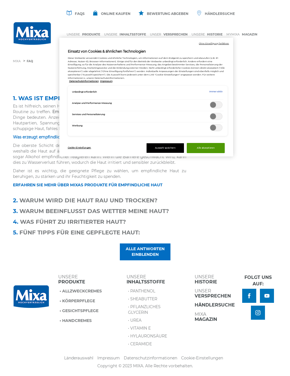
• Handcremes (76, 320)
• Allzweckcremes (81, 291)
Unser (169, 34)
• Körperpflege (77, 300)
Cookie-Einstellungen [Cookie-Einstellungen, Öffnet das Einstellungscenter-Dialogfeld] (79, 147)
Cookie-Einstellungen (202, 358)
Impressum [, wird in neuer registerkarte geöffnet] (106, 81)
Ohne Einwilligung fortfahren (214, 43)
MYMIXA (241, 34)
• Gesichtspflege (79, 310)
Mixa (17, 61)
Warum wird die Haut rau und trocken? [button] (85, 200)
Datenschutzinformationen (150, 358)
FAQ (30, 61)
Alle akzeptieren (206, 148)
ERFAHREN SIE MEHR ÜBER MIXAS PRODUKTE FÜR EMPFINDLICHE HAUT (88, 184)
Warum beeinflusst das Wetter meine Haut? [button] (91, 211)
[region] (146, 97)
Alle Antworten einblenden (145, 251)
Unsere (83, 34)
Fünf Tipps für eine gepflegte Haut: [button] (76, 232)
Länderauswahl (78, 358)
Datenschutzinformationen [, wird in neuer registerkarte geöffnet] (84, 81)
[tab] (145, 201)
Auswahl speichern (165, 148)
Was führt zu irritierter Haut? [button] (69, 222)
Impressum (108, 358)
